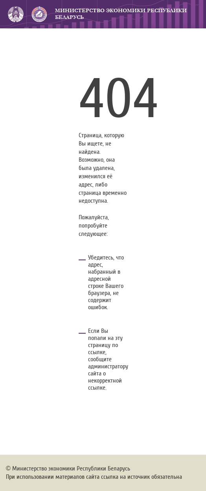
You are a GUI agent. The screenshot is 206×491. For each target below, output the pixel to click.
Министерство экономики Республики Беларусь (121, 14)
